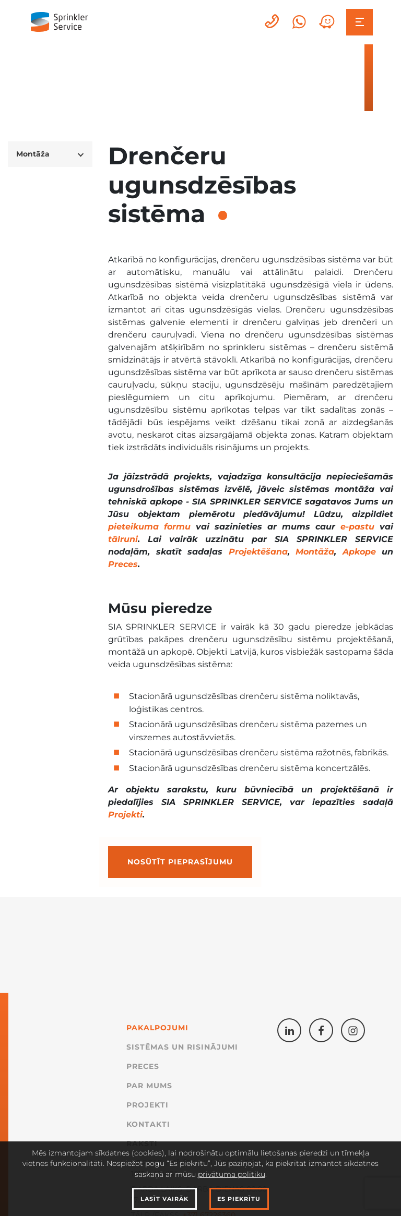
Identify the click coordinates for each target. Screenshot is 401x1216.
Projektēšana (258, 552)
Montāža (315, 552)
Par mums (149, 1085)
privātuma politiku (231, 1174)
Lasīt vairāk (164, 1198)
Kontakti (148, 1124)
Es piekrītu (239, 1198)
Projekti (125, 815)
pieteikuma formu (149, 527)
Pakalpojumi (157, 1027)
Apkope (359, 552)
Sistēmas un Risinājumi (182, 1047)
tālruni (123, 539)
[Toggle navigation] (359, 22)
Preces (123, 564)
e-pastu (357, 527)
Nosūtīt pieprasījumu (180, 861)
